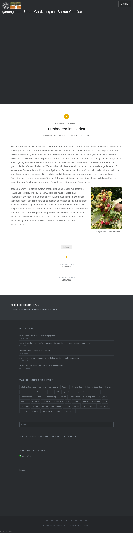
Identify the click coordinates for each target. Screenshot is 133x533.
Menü (125, 4)
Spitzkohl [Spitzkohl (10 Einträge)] (35, 411)
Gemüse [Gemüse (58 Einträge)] (62, 397)
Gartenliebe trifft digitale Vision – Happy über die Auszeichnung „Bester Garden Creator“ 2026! (55, 343)
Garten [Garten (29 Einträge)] (38, 397)
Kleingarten (72, 124)
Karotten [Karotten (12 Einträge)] (35, 401)
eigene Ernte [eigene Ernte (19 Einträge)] (68, 392)
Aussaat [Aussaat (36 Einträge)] (65, 387)
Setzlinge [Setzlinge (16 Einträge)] (24, 411)
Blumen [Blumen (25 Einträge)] (30, 392)
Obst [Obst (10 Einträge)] (105, 401)
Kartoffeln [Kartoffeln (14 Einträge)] (46, 401)
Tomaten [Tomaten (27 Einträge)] (59, 411)
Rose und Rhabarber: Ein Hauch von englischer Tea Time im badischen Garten (49, 358)
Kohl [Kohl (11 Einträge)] (68, 401)
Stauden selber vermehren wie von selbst (35, 351)
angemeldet (23, 309)
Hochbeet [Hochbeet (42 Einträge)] (24, 401)
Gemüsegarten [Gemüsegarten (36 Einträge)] (89, 397)
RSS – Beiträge (26, 456)
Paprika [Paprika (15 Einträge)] (45, 406)
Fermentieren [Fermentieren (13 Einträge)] (26, 397)
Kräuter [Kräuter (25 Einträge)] (77, 401)
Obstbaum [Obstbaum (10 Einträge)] (25, 406)
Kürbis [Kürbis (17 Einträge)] (85, 401)
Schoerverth (62, 136)
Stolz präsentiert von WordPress (54, 525)
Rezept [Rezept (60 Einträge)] (67, 406)
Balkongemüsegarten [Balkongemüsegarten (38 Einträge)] (93, 387)
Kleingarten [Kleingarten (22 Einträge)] (58, 401)
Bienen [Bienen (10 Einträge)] (108, 387)
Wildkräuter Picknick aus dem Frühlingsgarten (37, 336)
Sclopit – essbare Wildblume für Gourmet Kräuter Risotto (41, 365)
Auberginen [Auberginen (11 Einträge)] (53, 387)
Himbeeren (60, 124)
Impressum (23, 470)
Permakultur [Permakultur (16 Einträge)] (56, 406)
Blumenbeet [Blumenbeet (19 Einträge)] (41, 392)
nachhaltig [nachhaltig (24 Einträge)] (96, 401)
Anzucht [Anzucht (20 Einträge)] (42, 387)
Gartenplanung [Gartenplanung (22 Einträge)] (50, 397)
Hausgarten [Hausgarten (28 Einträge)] (103, 397)
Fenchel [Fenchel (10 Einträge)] (96, 392)
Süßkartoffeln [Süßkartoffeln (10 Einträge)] (47, 411)
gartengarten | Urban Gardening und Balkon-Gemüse (42, 12)
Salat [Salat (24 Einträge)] (84, 406)
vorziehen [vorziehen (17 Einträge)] (70, 411)
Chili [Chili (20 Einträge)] (51, 392)
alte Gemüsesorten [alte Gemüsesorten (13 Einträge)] (28, 387)
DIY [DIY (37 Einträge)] (58, 392)
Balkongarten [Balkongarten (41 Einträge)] (77, 387)
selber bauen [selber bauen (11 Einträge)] (103, 406)
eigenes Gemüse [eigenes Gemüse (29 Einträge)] (82, 392)
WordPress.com (85, 525)
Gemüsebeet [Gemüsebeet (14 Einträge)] (75, 397)
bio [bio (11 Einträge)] (22, 392)
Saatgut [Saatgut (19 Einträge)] (76, 406)
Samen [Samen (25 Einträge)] (92, 406)
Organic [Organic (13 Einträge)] (36, 406)
